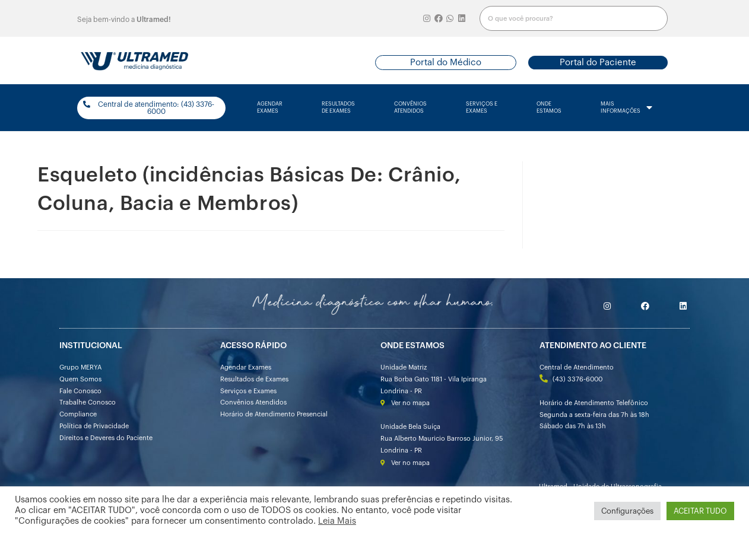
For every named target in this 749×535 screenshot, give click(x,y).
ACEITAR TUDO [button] (700, 511)
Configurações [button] (627, 511)
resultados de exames (338, 107)
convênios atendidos (410, 107)
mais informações (626, 108)
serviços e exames (481, 107)
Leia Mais (337, 521)
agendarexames (270, 107)
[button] (445, 62)
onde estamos (549, 107)
